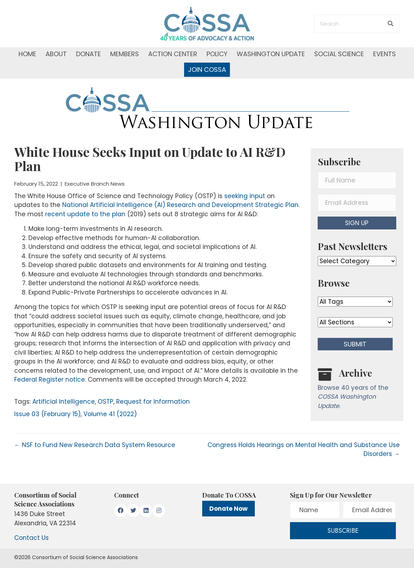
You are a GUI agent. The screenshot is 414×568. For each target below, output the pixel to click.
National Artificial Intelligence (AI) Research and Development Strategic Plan (180, 205)
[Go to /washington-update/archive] (357, 390)
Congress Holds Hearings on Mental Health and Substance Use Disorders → (304, 449)
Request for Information (153, 401)
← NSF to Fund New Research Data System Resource (94, 445)
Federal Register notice (49, 379)
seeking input (244, 196)
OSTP (105, 401)
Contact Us (31, 538)
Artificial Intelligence (63, 401)
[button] (357, 223)
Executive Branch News (95, 183)
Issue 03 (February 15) (47, 414)
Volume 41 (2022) (110, 414)
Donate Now (228, 508)
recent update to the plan (85, 214)
